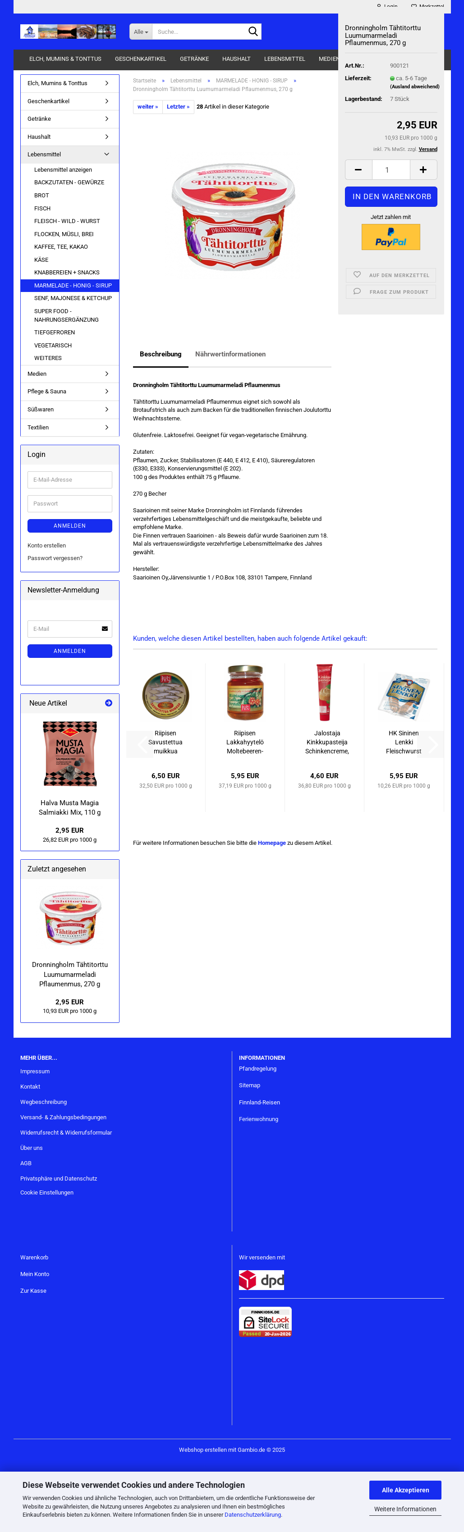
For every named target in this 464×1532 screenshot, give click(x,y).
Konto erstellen (47, 545)
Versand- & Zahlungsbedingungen (63, 1117)
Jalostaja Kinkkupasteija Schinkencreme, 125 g (327, 743)
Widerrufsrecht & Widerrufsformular (66, 1132)
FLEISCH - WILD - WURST (67, 221)
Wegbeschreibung (43, 1102)
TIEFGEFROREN (54, 332)
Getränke (194, 58)
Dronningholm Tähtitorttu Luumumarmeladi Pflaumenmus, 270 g (70, 974)
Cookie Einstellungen (47, 1192)
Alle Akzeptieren (405, 1490)
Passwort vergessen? (55, 558)
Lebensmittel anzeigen (63, 169)
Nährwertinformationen (230, 354)
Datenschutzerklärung (253, 1514)
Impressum (35, 1071)
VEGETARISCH (53, 345)
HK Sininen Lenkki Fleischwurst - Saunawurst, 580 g (404, 743)
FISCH (42, 208)
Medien (329, 58)
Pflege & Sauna (47, 391)
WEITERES (48, 358)
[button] (358, 170)
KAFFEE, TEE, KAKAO (61, 246)
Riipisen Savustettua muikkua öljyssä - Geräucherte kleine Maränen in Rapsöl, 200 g (165, 743)
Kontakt (30, 1086)
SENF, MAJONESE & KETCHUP (73, 298)
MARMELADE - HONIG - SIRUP (73, 285)
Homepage (272, 842)
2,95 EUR (69, 830)
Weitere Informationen (405, 1509)
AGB (26, 1163)
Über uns (31, 1147)
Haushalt (236, 58)
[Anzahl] (391, 170)
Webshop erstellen (203, 1449)
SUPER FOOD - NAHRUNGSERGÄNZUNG (66, 315)
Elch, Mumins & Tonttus (65, 58)
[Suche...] (140, 31)
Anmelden (70, 526)
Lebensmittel (284, 58)
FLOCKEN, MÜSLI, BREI (64, 234)
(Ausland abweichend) (415, 87)
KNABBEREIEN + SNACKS (67, 272)
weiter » (148, 106)
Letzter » (178, 106)
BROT (41, 195)
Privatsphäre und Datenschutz (58, 1178)
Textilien (38, 427)
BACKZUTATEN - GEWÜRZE (69, 182)
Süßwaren (41, 409)
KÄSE (41, 259)
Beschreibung (161, 354)
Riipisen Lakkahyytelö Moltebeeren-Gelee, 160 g (245, 743)
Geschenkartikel (140, 58)
